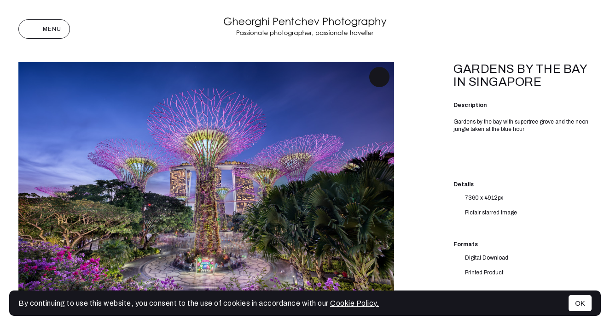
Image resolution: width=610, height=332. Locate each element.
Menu (44, 29)
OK (580, 303)
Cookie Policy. (354, 303)
